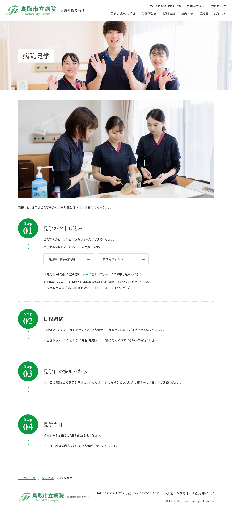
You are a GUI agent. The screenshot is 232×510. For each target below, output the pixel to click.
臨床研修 (187, 13)
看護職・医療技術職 (61, 259)
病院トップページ (197, 6)
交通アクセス (218, 6)
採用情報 (169, 13)
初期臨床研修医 (113, 259)
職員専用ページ (203, 493)
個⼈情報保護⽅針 (176, 493)
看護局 (204, 13)
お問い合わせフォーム (97, 274)
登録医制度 (149, 13)
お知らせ (220, 13)
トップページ (27, 478)
